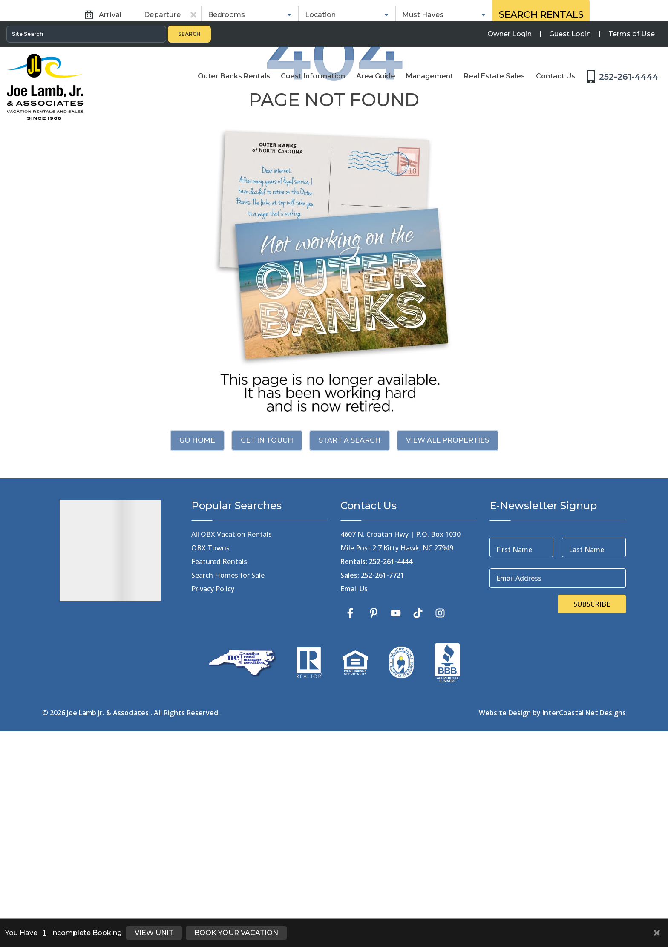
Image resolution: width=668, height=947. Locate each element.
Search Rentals (541, 168)
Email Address (518, 783)
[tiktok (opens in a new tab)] (418, 818)
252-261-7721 (382, 780)
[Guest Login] (570, 13)
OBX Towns (210, 753)
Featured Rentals (219, 766)
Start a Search (349, 646)
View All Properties (447, 646)
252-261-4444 (390, 766)
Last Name (586, 755)
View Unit (154, 933)
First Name (514, 755)
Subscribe (591, 809)
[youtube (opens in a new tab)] (396, 818)
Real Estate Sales (385, 138)
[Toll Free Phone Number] (625, 54)
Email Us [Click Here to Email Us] (354, 794)
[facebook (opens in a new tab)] (351, 818)
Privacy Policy (212, 794)
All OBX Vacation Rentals (231, 739)
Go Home (197, 646)
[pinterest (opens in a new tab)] (373, 818)
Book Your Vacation (236, 933)
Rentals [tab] (259, 138)
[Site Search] (86, 12)
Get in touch (267, 646)
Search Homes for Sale (228, 780)
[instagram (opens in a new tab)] (440, 818)
